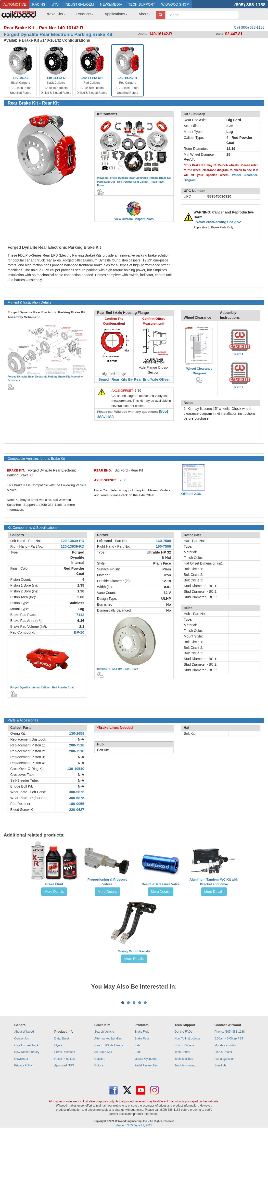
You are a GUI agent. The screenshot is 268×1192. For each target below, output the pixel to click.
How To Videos (184, 1106)
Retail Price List (64, 1119)
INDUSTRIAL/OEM (79, 4)
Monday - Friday (225, 1106)
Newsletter (21, 1119)
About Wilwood (24, 1092)
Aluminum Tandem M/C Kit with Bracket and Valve (214, 882)
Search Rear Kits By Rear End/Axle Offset (133, 379)
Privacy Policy (23, 1126)
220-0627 (76, 810)
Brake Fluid (54, 884)
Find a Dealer (223, 1112)
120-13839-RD (72, 541)
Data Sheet (61, 1099)
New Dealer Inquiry (26, 1112)
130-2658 (76, 733)
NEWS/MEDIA (111, 4)
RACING (38, 4)
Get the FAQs (183, 1092)
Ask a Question (224, 1119)
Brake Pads (142, 1099)
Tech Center (183, 1112)
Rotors (98, 1126)
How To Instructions (187, 1099)
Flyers (58, 1106)
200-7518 (76, 745)
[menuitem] (53, 15)
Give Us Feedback (26, 1106)
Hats (137, 1106)
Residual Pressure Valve (160, 884)
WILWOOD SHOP (175, 4)
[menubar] (96, 15)
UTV (55, 4)
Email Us (220, 1126)
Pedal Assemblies (146, 1126)
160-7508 (163, 541)
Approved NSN (64, 1126)
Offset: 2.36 (191, 494)
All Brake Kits (103, 1112)
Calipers (99, 1119)
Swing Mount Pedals (134, 951)
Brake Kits (55, 14)
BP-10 (79, 632)
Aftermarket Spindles (108, 1099)
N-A (81, 739)
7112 (80, 615)
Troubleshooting (185, 1126)
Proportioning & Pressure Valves (107, 882)
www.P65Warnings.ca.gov (218, 222)
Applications (116, 14)
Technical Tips (184, 1119)
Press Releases (64, 1112)
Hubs (137, 1112)
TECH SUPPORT (141, 4)
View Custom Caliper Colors (133, 219)
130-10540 (75, 769)
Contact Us (21, 1099)
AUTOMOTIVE (14, 4)
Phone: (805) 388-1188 (230, 1092)
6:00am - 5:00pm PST (229, 1099)
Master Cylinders (145, 1119)
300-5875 (76, 792)
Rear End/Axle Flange (108, 1106)
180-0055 (76, 804)
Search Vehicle (104, 1092)
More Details (54, 892)
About (145, 14)
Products (85, 14)
